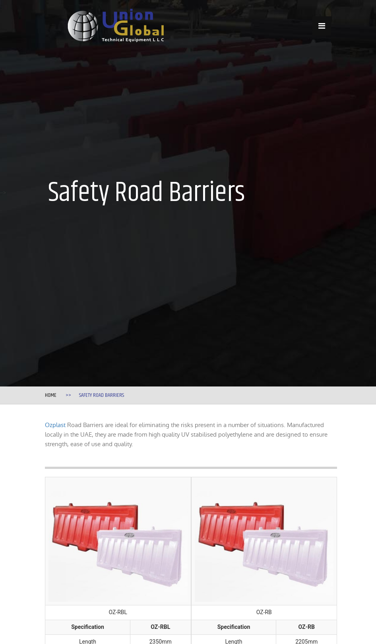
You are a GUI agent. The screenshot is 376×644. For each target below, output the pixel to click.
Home (50, 395)
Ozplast (55, 425)
